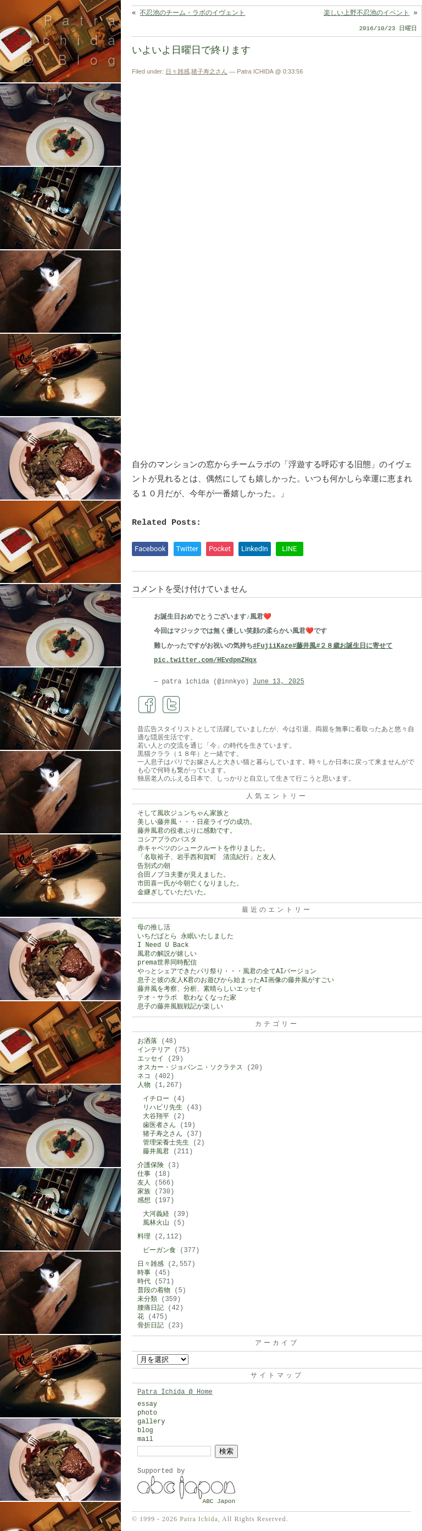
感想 (144, 1200)
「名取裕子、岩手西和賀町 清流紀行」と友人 (206, 857)
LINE (289, 549)
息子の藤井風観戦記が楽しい (180, 1007)
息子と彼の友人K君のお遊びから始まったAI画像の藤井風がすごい (235, 980)
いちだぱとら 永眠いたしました (185, 936)
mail (145, 1439)
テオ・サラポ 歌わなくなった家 (186, 998)
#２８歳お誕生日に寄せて (354, 646)
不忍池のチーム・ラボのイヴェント (192, 13)
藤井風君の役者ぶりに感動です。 (186, 831)
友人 (144, 1183)
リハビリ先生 (162, 1108)
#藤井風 (304, 646)
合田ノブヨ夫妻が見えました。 (183, 875)
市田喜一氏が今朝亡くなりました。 (190, 884)
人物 (144, 1085)
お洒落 (147, 1041)
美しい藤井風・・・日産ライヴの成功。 (196, 822)
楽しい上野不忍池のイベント (366, 13)
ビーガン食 (159, 1250)
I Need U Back (163, 945)
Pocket (220, 549)
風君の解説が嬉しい (167, 954)
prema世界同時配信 (167, 963)
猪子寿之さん (209, 71)
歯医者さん (159, 1125)
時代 (144, 1282)
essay (147, 1404)
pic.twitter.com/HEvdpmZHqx (205, 660)
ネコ (144, 1076)
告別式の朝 (153, 866)
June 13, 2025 (278, 682)
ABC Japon (219, 1501)
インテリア (153, 1050)
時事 (144, 1273)
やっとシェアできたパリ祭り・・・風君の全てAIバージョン (226, 971)
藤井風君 (156, 1152)
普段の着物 (153, 1290)
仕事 (144, 1174)
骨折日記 (150, 1326)
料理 (144, 1237)
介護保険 (150, 1165)
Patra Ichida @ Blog (72, 39)
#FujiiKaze (272, 646)
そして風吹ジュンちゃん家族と (183, 813)
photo (147, 1413)
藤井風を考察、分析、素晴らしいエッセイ (200, 989)
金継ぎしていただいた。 (173, 892)
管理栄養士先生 (166, 1143)
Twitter (187, 549)
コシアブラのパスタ (167, 840)
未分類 (147, 1299)
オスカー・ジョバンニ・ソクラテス (190, 1068)
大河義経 (156, 1214)
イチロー (156, 1099)
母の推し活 (153, 928)
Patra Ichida (199, 1519)
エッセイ (150, 1059)
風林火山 (156, 1223)
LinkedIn (254, 549)
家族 (144, 1192)
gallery (151, 1422)
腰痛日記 (150, 1308)
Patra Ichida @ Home (175, 1392)
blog (145, 1430)
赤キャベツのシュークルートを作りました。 (203, 849)
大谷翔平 (156, 1116)
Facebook (150, 549)
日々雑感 (177, 71)
